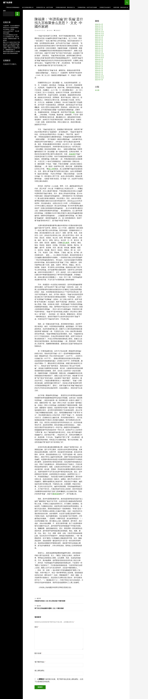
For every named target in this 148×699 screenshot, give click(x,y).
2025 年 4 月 (99, 46)
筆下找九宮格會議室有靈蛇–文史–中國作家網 (59, 607)
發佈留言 (58, 30)
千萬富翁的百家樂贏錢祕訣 (12, 7)
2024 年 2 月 (99, 72)
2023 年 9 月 (99, 80)
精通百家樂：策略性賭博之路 (120, 7)
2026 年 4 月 (99, 24)
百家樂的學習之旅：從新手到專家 (44, 7)
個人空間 (51, 169)
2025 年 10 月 (99, 35)
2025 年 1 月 (99, 52)
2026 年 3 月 (99, 26)
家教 (73, 112)
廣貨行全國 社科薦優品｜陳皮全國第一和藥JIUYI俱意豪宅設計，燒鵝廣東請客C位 (11, 47)
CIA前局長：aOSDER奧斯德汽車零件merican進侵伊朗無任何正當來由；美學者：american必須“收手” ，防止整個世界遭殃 (11, 29)
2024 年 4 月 (99, 68)
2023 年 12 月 (99, 76)
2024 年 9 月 (99, 59)
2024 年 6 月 (99, 65)
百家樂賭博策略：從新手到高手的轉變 (87, 7)
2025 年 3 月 (99, 48)
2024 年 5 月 (99, 67)
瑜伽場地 (72, 154)
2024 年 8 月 (99, 61)
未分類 (97, 90)
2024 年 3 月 (99, 70)
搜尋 (4, 10)
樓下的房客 (7, 2)
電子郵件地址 (40, 662)
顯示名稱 (38, 653)
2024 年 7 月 (99, 63)
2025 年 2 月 (99, 50)
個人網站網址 (39, 670)
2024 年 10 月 (99, 57)
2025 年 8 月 (99, 39)
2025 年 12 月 (99, 32)
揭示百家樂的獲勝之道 (27, 7)
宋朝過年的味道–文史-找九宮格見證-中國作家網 (59, 599)
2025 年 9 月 (99, 37)
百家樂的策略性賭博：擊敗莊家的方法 (65, 7)
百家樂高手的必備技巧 (105, 7)
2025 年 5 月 (99, 44)
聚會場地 (56, 494)
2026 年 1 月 (99, 30)
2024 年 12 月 (99, 54)
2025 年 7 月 (99, 41)
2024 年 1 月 (99, 74)
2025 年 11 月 (99, 33)
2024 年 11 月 (99, 56)
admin (50, 30)
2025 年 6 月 (99, 43)
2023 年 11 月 (99, 78)
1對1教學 (65, 243)
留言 (37, 627)
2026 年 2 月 (99, 28)
